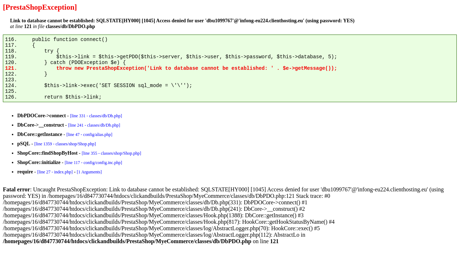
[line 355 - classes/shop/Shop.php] (111, 153)
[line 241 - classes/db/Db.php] (94, 125)
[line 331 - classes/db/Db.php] (96, 115)
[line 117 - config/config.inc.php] (93, 162)
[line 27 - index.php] (55, 171)
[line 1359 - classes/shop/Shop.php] (65, 143)
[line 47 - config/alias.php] (89, 134)
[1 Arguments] (89, 171)
